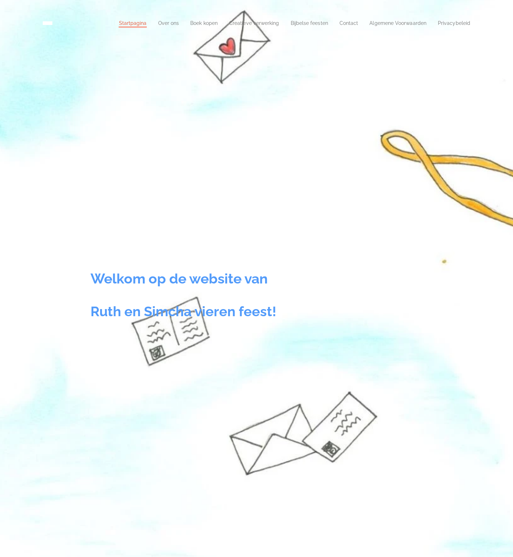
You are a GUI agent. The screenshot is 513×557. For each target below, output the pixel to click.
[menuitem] (104, 23)
